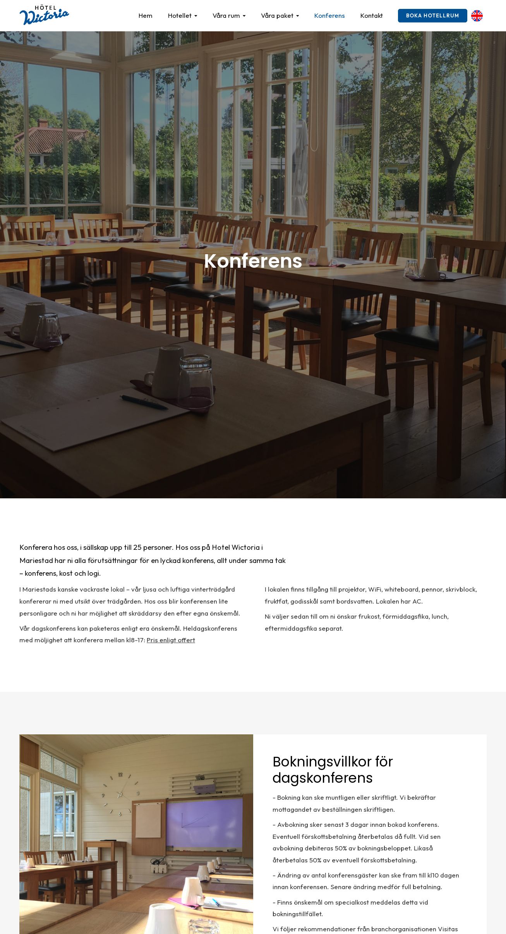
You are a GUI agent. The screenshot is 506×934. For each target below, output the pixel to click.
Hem (146, 15)
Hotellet (180, 15)
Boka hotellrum (432, 15)
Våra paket (277, 15)
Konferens (329, 15)
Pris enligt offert (171, 640)
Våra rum (226, 15)
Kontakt (371, 15)
